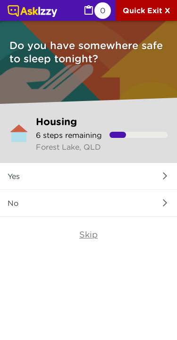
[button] (88, 176)
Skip (88, 234)
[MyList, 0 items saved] (97, 10)
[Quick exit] (146, 10)
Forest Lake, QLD (68, 147)
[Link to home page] (32, 12)
